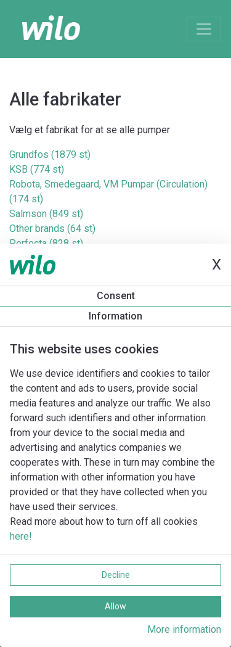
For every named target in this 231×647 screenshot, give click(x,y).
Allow (115, 606)
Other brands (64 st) (52, 228)
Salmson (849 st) (46, 214)
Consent (116, 296)
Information (115, 316)
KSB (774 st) (36, 169)
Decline (116, 575)
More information (184, 629)
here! (21, 536)
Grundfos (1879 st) (50, 154)
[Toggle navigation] (204, 29)
